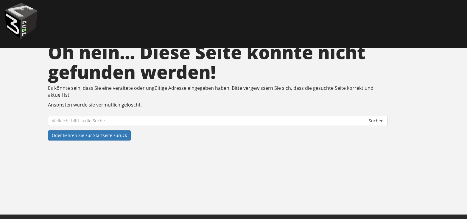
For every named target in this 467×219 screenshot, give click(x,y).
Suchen (376, 121)
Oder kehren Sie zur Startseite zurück (89, 135)
